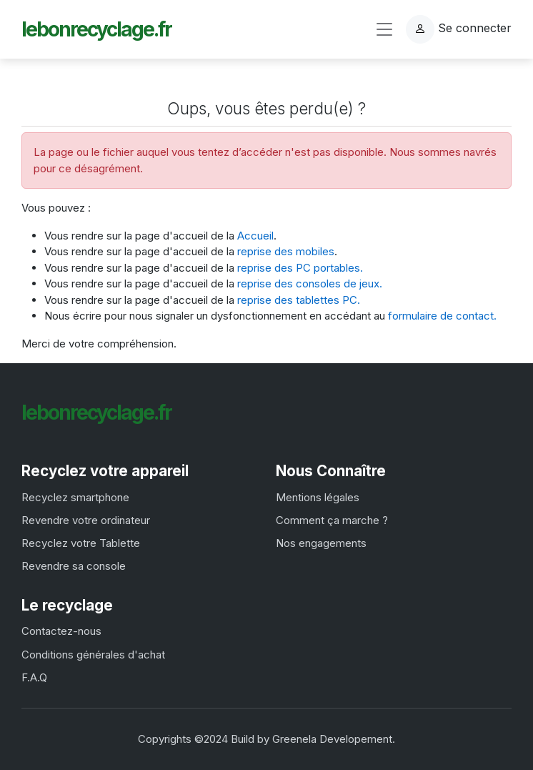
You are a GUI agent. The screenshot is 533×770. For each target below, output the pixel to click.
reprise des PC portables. (300, 268)
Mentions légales (317, 497)
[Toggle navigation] (384, 30)
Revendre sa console (73, 566)
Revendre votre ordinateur (85, 520)
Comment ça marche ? (332, 520)
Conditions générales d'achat (93, 654)
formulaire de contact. (442, 315)
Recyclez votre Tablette (80, 543)
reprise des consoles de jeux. (309, 283)
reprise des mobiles (285, 251)
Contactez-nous (61, 631)
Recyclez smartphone (75, 497)
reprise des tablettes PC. (298, 300)
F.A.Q (34, 677)
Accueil (255, 235)
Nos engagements (321, 543)
